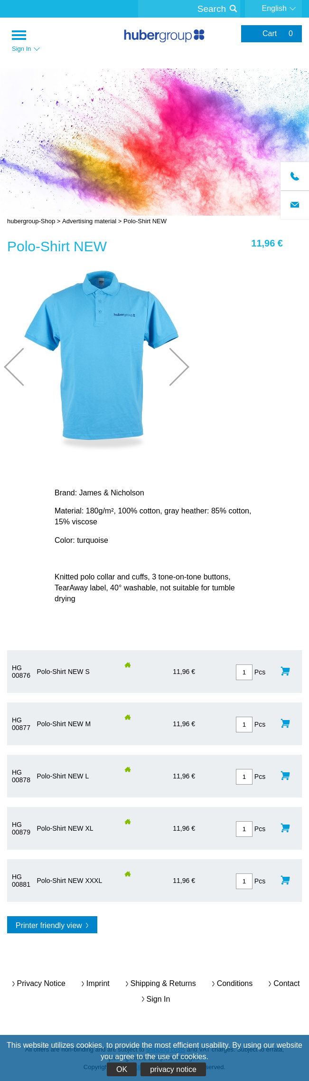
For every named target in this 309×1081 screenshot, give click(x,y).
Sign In (158, 999)
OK (121, 1069)
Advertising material (89, 221)
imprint (98, 983)
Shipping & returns (163, 983)
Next (170, 367)
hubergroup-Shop (164, 36)
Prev (23, 367)
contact (286, 983)
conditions (235, 983)
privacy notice (173, 1069)
